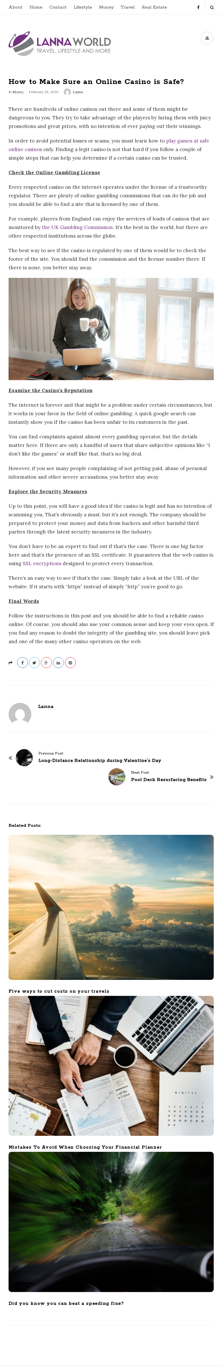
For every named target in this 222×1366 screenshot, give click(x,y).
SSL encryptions (42, 563)
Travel (128, 7)
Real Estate (154, 7)
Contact (58, 7)
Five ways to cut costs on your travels (59, 991)
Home (35, 7)
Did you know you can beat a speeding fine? (66, 1304)
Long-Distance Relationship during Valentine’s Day (99, 761)
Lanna (78, 92)
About (16, 7)
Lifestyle (83, 7)
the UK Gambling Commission (77, 227)
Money (106, 7)
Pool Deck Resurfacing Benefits (169, 780)
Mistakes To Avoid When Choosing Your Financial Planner (85, 1147)
